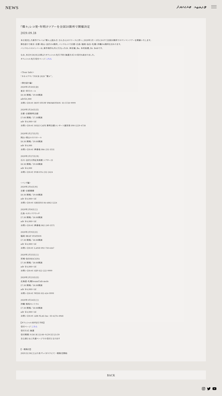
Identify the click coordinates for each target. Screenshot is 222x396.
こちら (49, 58)
